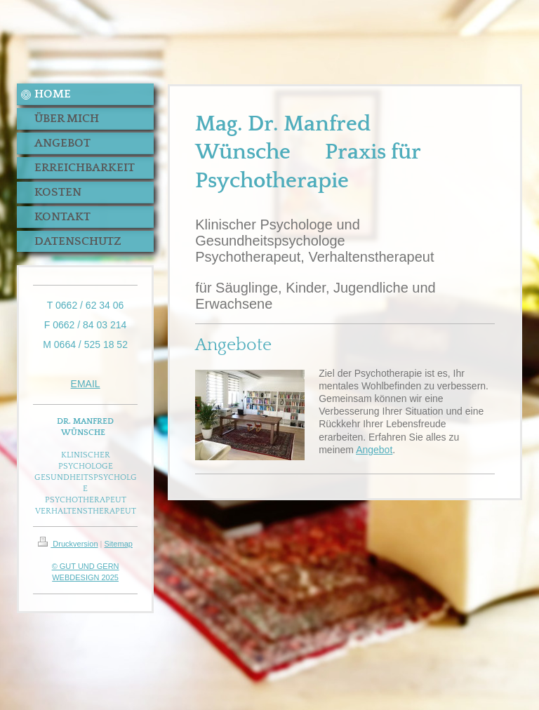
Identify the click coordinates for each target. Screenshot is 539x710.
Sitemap (119, 544)
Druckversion (68, 544)
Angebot (374, 449)
